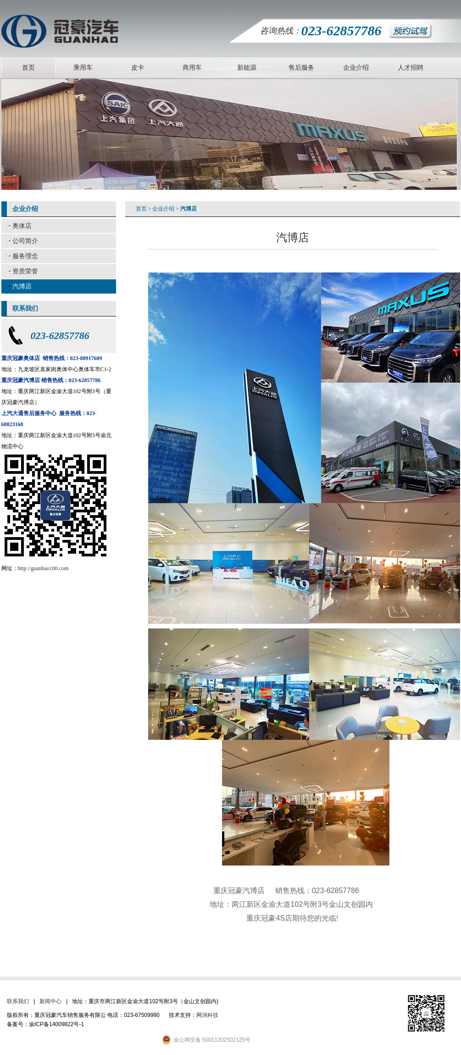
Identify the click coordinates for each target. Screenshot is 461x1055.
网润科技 (207, 1015)
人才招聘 (410, 67)
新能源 (246, 67)
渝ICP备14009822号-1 (56, 1024)
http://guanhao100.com (43, 568)
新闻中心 (50, 1001)
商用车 (192, 67)
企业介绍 (356, 67)
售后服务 (301, 67)
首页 (28, 67)
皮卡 (137, 67)
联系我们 (18, 1001)
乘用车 (83, 67)
